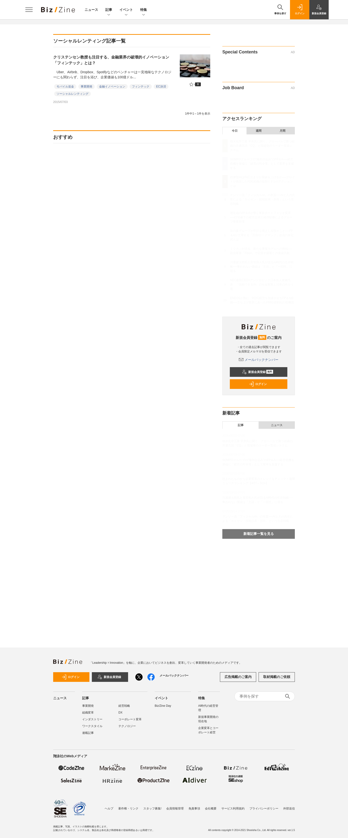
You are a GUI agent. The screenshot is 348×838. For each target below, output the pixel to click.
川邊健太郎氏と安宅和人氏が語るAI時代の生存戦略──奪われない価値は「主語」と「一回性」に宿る (262, 267)
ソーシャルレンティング (72, 93)
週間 (258, 130)
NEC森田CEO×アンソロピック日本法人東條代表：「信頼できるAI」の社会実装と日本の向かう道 (262, 284)
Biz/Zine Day (163, 705)
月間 (282, 130)
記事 (108, 10)
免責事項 (194, 808)
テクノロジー (127, 726)
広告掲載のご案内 (238, 677)
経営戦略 (124, 705)
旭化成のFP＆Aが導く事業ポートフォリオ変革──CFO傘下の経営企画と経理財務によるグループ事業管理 (261, 217)
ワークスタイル (92, 726)
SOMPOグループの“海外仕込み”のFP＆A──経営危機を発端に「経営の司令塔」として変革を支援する (262, 164)
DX (120, 712)
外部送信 (289, 808)
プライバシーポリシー (263, 808)
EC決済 (161, 86)
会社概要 (211, 808)
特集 (143, 10)
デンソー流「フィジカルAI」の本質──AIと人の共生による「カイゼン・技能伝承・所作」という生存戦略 (262, 199)
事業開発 (86, 86)
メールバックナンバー (258, 360)
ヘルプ (109, 808)
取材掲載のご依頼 (276, 677)
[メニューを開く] (29, 9)
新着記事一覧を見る (258, 534)
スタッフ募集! (152, 808)
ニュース (91, 10)
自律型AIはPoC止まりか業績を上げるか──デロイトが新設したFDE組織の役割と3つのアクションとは (262, 181)
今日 (235, 130)
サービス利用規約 (233, 808)
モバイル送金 (65, 86)
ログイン (258, 384)
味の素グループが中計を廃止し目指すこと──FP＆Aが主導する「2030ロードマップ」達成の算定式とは (262, 235)
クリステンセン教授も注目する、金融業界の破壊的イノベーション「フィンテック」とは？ (111, 60)
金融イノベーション (112, 86)
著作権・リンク (128, 808)
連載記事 (88, 733)
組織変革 (88, 712)
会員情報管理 (175, 808)
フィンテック (140, 86)
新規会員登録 (257, 372)
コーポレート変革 (130, 719)
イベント (126, 10)
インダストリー (92, 719)
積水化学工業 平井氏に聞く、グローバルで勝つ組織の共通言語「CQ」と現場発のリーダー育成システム (262, 146)
